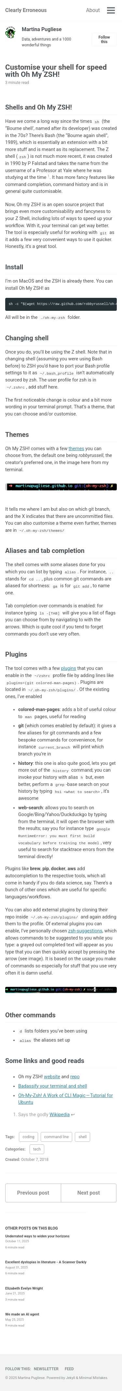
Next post (88, 1193)
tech (37, 1149)
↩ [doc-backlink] (73, 1114)
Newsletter (46, 1369)
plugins (68, 668)
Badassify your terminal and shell (52, 1086)
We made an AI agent (22, 1314)
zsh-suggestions (85, 931)
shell (82, 1137)
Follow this (104, 39)
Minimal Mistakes (93, 1378)
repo (75, 1077)
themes (76, 448)
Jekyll (70, 1378)
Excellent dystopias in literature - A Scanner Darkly (46, 1262)
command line (56, 1137)
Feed (69, 1369)
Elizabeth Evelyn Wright (24, 1288)
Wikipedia (59, 1114)
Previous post (33, 1193)
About (93, 10)
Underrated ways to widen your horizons (37, 1236)
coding (28, 1137)
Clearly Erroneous (26, 10)
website (52, 1077)
